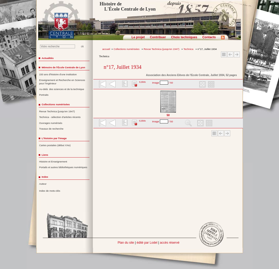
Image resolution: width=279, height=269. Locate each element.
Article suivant (237, 54)
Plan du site (126, 242)
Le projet (138, 37)
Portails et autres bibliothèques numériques (63, 167)
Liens (45, 154)
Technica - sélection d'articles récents (60, 117)
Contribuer (158, 37)
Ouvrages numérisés (50, 123)
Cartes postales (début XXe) (55, 145)
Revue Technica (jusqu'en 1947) (162, 49)
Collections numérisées (126, 49)
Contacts (209, 37)
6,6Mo (142, 82)
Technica (189, 49)
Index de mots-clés (49, 190)
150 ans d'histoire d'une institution (58, 74)
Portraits (43, 94)
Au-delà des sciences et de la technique (61, 89)
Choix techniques (184, 37)
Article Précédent (230, 54)
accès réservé (169, 242)
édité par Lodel (147, 242)
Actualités (47, 58)
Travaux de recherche (51, 128)
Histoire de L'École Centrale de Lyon (127, 6)
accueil (106, 49)
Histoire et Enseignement (53, 161)
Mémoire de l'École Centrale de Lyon (63, 67)
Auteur (43, 183)
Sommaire (224, 54)
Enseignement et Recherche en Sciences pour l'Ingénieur (62, 82)
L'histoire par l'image (54, 138)
